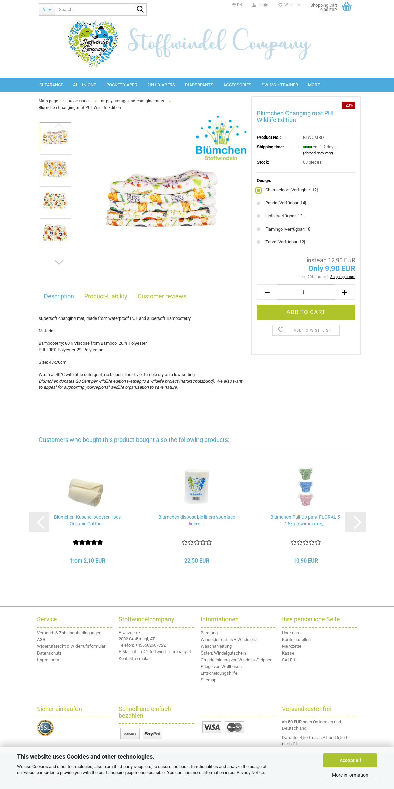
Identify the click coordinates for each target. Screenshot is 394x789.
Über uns (290, 632)
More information (350, 775)
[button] (237, 5)
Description (59, 296)
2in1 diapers (161, 84)
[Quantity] (306, 292)
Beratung (209, 632)
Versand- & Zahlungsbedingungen (69, 632)
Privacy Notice (250, 772)
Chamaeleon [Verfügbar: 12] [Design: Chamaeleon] (287, 189)
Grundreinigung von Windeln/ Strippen (236, 659)
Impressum (48, 659)
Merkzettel (292, 646)
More (314, 84)
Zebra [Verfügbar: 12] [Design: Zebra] (281, 241)
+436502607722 (150, 645)
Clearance (51, 84)
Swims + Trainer (280, 84)
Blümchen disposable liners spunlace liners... (196, 520)
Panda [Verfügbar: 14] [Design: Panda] (281, 202)
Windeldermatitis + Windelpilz (229, 639)
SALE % (289, 659)
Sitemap (208, 679)
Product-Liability (105, 296)
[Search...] (47, 9)
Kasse (288, 653)
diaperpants (199, 84)
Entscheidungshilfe (219, 673)
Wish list (289, 5)
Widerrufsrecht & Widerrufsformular (71, 646)
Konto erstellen (296, 639)
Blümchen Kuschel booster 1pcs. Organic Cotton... (88, 520)
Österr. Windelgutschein (223, 653)
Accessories (237, 84)
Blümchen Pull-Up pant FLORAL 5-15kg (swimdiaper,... (305, 520)
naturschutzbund (196, 381)
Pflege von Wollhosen (221, 666)
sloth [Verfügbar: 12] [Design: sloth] (280, 215)
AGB (41, 639)
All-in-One (84, 84)
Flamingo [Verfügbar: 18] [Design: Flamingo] (284, 229)
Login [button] (260, 5)
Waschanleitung (216, 646)
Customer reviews (162, 296)
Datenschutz (49, 653)
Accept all (350, 760)
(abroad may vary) (318, 153)
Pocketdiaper (121, 84)
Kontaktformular (134, 658)
